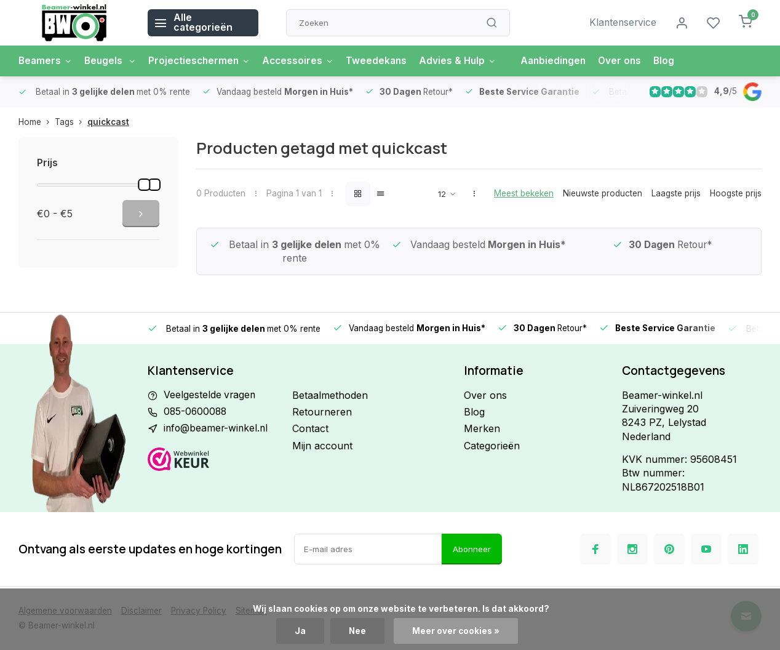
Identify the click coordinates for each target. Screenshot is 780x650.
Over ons (634, 61)
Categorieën (492, 445)
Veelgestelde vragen (210, 395)
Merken (482, 428)
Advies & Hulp (468, 61)
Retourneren (322, 412)
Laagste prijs (676, 193)
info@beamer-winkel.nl (217, 428)
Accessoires (305, 61)
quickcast (108, 122)
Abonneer (472, 549)
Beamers (46, 61)
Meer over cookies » (456, 631)
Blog (679, 61)
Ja (300, 631)
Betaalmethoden (330, 395)
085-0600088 (196, 412)
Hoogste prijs (736, 193)
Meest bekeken (524, 193)
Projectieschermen (204, 61)
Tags (71, 122)
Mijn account (322, 445)
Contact (310, 428)
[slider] (144, 185)
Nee (358, 631)
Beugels (113, 61)
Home (36, 122)
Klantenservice (621, 23)
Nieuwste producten (602, 193)
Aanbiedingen (566, 61)
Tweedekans (385, 61)
